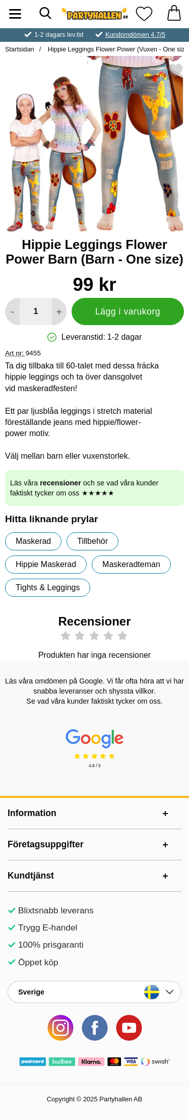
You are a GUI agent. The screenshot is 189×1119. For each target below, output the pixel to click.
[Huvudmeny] (15, 14)
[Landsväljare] (94, 992)
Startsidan (19, 49)
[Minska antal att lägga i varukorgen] (12, 311)
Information (32, 813)
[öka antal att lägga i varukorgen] (59, 311)
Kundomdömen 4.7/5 (135, 34)
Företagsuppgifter (46, 844)
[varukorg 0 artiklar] (174, 14)
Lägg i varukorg (127, 311)
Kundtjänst (31, 876)
